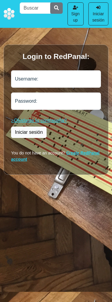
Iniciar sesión (98, 13)
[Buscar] (35, 8)
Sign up (75, 13)
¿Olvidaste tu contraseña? (39, 120)
